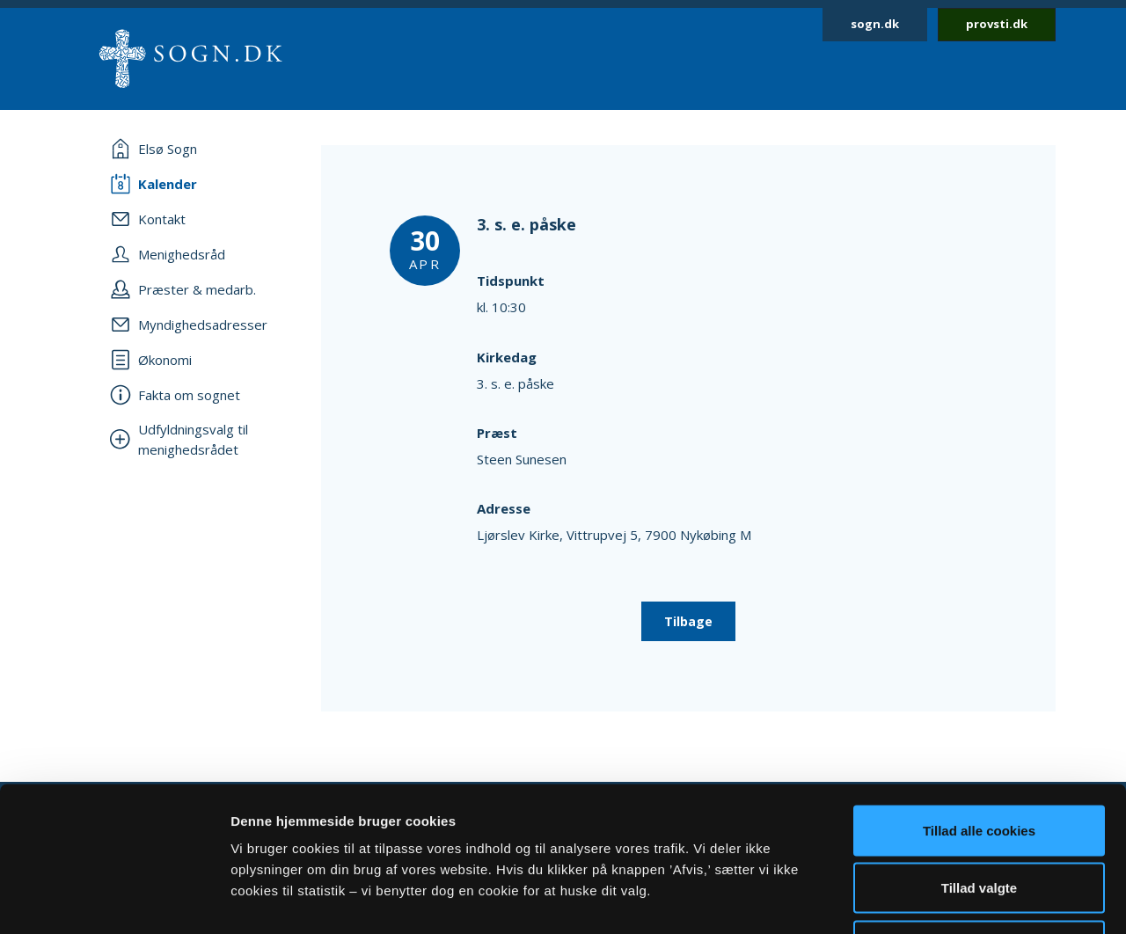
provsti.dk (996, 24)
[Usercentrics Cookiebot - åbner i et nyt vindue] (114, 900)
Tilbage (688, 621)
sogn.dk (875, 24)
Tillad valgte (979, 761)
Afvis (979, 818)
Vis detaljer (914, 899)
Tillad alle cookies (979, 703)
